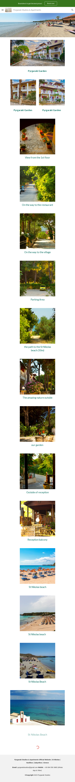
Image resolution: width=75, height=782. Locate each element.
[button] (2, 10)
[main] (37, 70)
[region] (37, 3)
